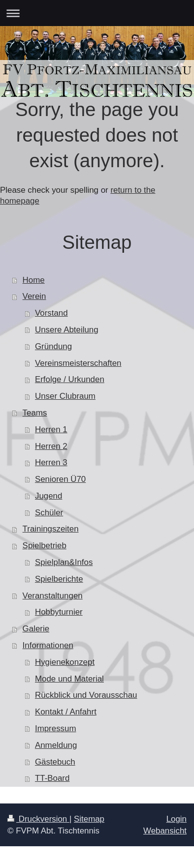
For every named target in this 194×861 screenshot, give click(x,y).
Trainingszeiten (51, 529)
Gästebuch (55, 762)
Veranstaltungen (53, 595)
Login (176, 819)
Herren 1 (51, 429)
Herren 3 (51, 462)
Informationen (48, 645)
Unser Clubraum (65, 396)
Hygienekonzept (65, 662)
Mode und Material (69, 678)
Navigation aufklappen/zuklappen (97, 13)
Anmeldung (56, 745)
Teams (35, 412)
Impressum (55, 728)
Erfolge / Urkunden (69, 379)
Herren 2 (51, 446)
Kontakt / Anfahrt (66, 711)
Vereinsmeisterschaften (78, 363)
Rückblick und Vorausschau (86, 695)
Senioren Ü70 (60, 479)
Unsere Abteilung (66, 329)
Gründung (53, 346)
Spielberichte (59, 579)
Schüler (49, 512)
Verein (34, 296)
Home (34, 280)
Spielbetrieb (44, 545)
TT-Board (52, 778)
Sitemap (89, 819)
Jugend (48, 496)
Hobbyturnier (59, 612)
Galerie (36, 628)
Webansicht (165, 830)
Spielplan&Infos (64, 562)
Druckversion (38, 819)
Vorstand (51, 313)
